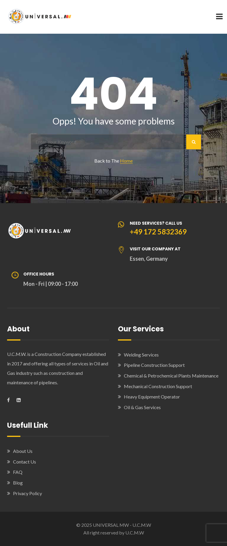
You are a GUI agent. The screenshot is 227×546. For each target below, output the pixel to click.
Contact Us (24, 461)
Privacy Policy (27, 493)
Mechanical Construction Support (158, 386)
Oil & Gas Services (142, 407)
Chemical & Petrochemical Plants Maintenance (171, 375)
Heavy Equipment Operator (152, 396)
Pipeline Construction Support (154, 365)
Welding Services (141, 354)
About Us (23, 451)
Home (126, 160)
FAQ (17, 472)
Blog (18, 482)
